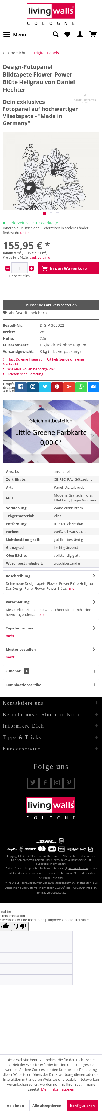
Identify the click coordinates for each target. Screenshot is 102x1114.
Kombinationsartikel (23, 684)
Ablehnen (15, 1105)
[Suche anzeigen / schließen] (55, 34)
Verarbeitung (17, 602)
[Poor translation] (20, 926)
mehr (73, 588)
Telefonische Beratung (23, 373)
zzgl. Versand (40, 257)
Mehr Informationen (57, 1089)
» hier (24, 232)
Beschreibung (18, 575)
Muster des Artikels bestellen (51, 304)
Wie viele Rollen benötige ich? (29, 369)
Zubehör (17, 670)
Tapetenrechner (20, 628)
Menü (14, 34)
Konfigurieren (82, 1105)
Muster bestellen (21, 649)
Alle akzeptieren (46, 1105)
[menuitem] (14, 34)
